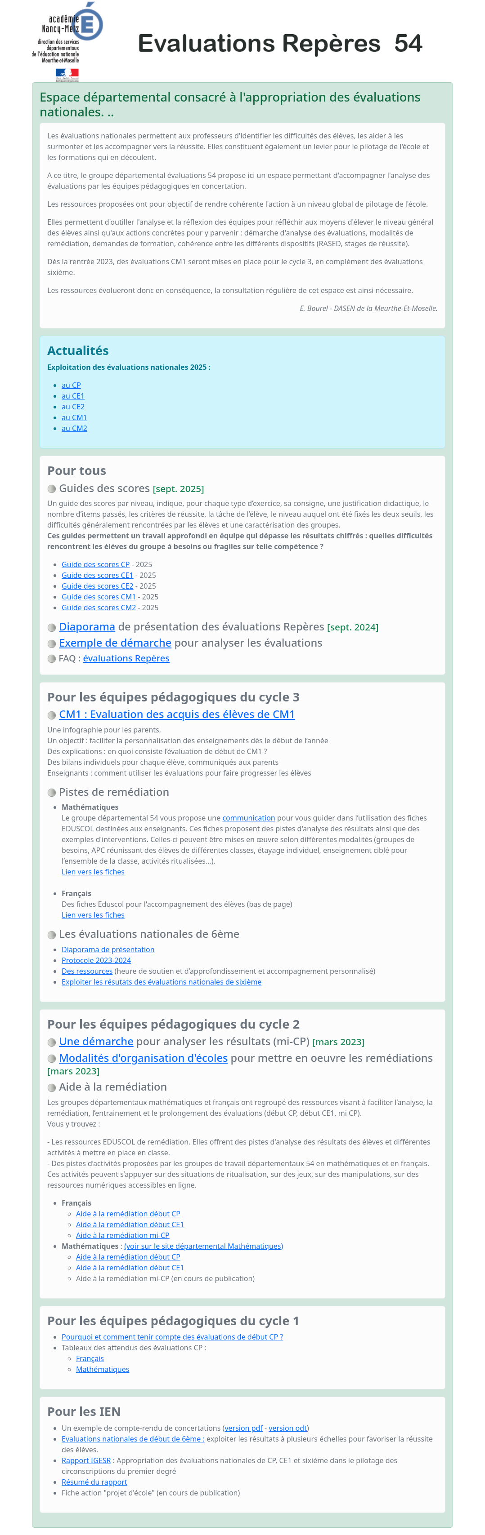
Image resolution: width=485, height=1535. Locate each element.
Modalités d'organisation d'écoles (143, 1058)
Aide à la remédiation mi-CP (123, 1235)
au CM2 (74, 428)
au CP (71, 385)
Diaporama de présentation (108, 949)
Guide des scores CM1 (99, 597)
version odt (288, 1428)
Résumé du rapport (94, 1482)
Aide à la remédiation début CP (128, 1214)
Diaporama (87, 626)
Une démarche (96, 1041)
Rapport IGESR (86, 1460)
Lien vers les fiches (93, 872)
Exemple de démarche (115, 642)
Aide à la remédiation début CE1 (130, 1224)
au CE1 (73, 396)
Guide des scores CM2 (99, 607)
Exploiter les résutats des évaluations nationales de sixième (161, 982)
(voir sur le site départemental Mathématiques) (203, 1246)
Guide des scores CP (96, 564)
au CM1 (74, 417)
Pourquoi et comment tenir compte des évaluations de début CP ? (172, 1337)
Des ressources (87, 971)
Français (90, 1358)
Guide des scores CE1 (98, 575)
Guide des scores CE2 (98, 586)
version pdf (243, 1428)
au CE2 (73, 407)
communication (248, 818)
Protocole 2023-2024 (96, 960)
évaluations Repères (126, 658)
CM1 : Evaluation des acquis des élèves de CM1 (177, 714)
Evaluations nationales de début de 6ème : (133, 1439)
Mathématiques (102, 1369)
